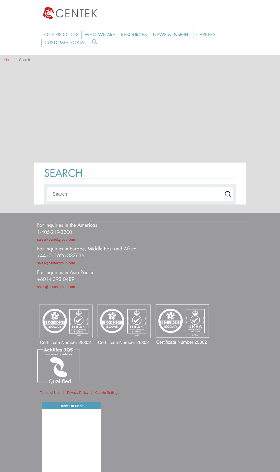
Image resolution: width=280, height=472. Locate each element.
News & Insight (171, 35)
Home (8, 60)
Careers (205, 35)
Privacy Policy (78, 392)
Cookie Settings (107, 392)
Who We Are (100, 35)
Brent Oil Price (71, 406)
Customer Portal (65, 42)
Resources (134, 35)
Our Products (61, 35)
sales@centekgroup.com (56, 240)
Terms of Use (50, 392)
